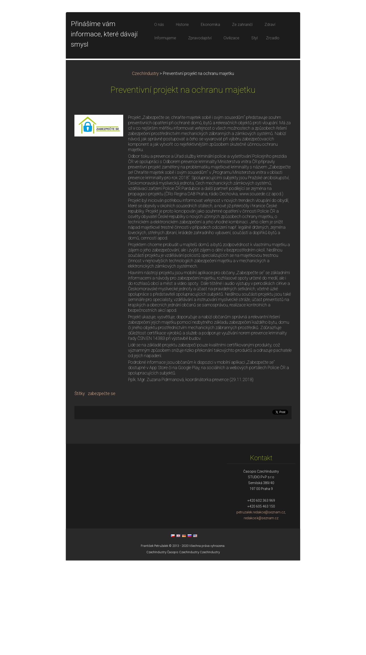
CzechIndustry (145, 168)
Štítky (79, 488)
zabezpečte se (101, 488)
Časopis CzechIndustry (183, 647)
